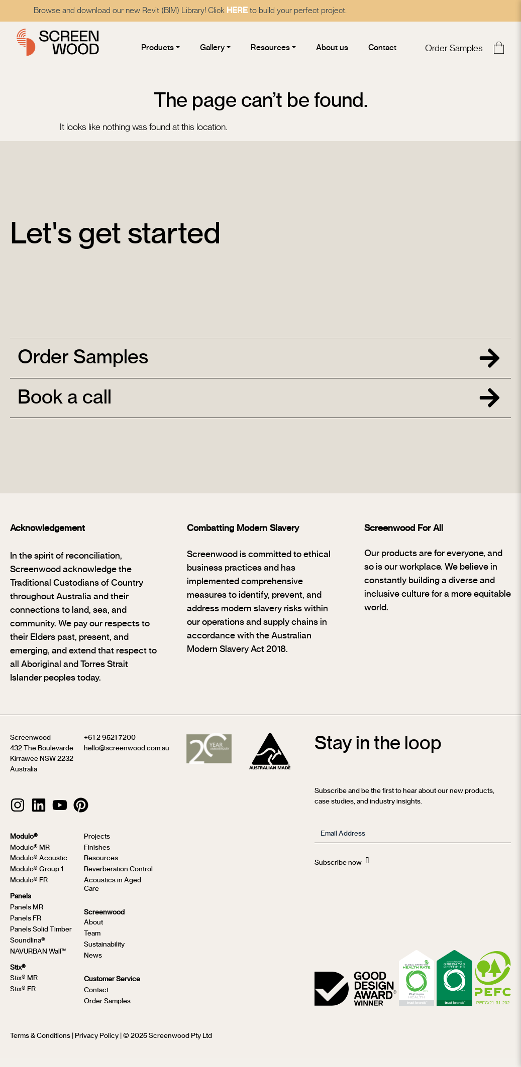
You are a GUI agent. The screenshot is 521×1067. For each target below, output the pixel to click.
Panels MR (26, 915)
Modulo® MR (30, 856)
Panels (20, 904)
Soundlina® (27, 949)
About (93, 931)
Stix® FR (23, 997)
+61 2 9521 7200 (110, 746)
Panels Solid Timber (41, 938)
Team (92, 942)
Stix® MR (24, 986)
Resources (101, 867)
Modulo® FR (29, 889)
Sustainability (104, 953)
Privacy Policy (97, 1043)
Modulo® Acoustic (38, 867)
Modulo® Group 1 (36, 878)
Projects (97, 845)
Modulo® (24, 845)
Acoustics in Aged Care (112, 893)
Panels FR (25, 926)
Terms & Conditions (40, 1043)
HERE (253, 11)
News (93, 963)
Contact (96, 998)
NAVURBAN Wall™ (38, 959)
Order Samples (452, 48)
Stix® (18, 975)
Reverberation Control (118, 878)
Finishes (97, 856)
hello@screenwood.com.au (126, 757)
